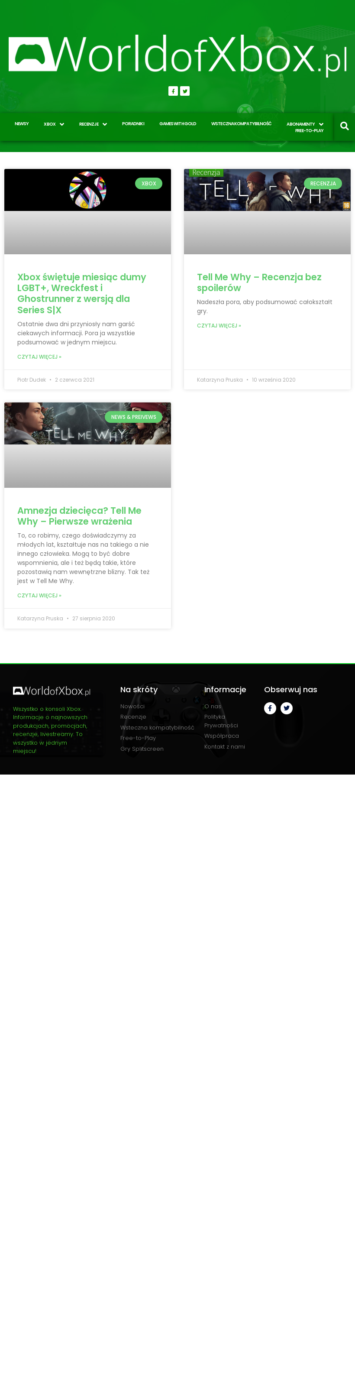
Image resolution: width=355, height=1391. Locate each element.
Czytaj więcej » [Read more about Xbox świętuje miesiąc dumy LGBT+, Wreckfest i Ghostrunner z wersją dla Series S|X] (39, 356)
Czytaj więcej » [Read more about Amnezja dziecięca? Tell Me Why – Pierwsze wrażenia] (39, 595)
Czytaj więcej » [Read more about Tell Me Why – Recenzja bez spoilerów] (219, 325)
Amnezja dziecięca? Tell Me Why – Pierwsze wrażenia (79, 516)
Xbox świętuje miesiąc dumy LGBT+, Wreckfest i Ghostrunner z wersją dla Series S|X (81, 293)
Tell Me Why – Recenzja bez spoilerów (259, 282)
